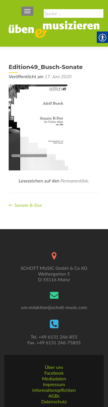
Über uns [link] (54, 367)
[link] (54, 28)
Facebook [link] (54, 372)
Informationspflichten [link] (54, 390)
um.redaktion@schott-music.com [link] (54, 307)
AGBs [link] (54, 395)
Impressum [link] (54, 384)
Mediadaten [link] (54, 378)
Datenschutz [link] (54, 401)
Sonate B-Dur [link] (25, 205)
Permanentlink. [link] (74, 180)
